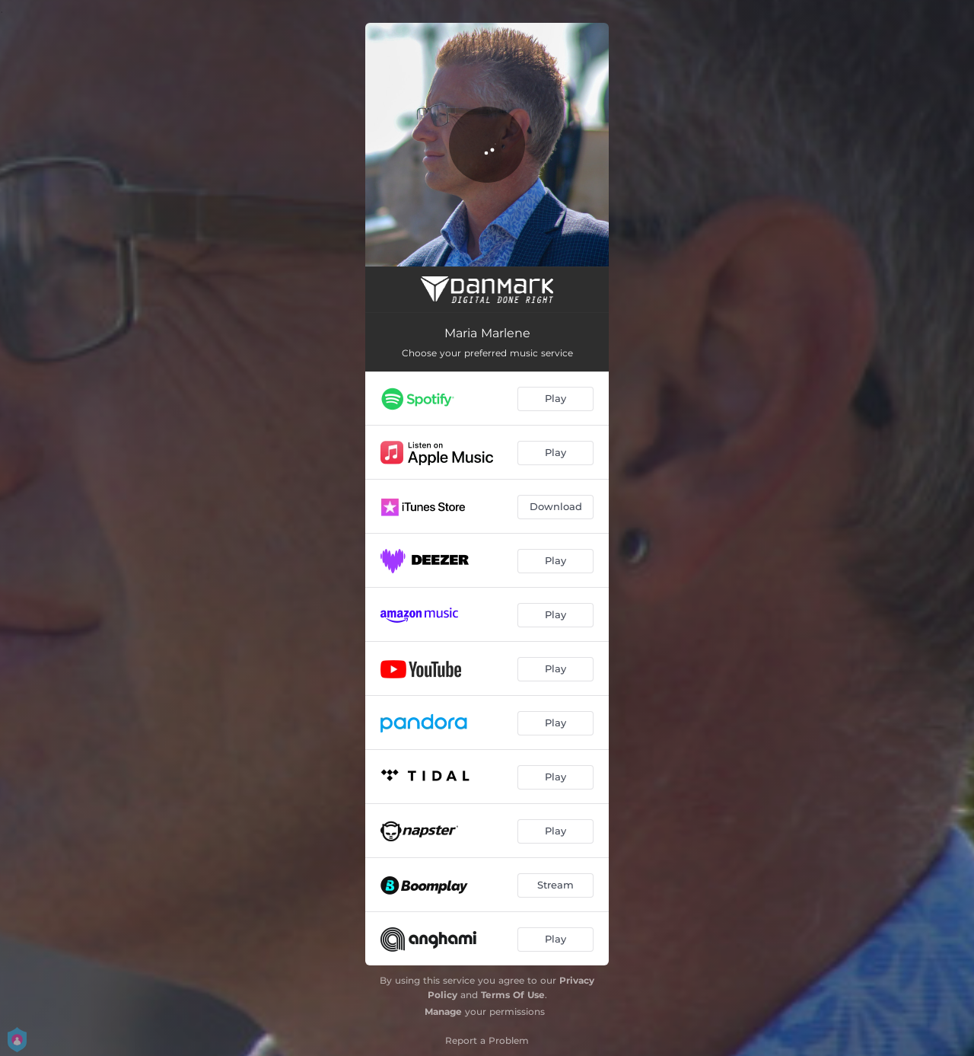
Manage (443, 1011)
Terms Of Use (513, 994)
